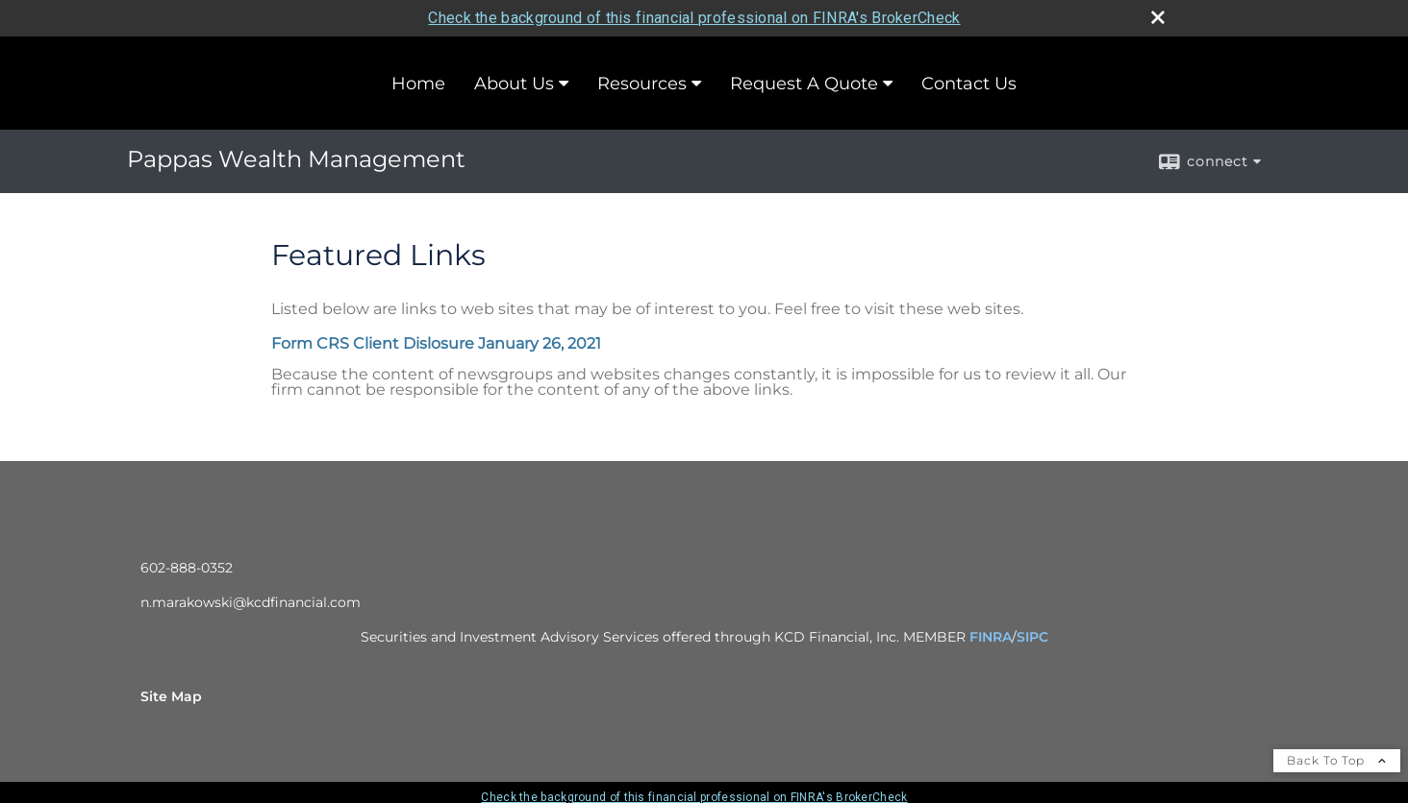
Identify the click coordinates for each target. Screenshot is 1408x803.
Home (418, 83)
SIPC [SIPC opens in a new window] (1032, 636)
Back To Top (1337, 760)
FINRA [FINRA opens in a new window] (990, 636)
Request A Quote (804, 83)
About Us (514, 83)
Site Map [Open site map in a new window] (171, 696)
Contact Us (969, 83)
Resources (642, 83)
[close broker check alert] (1158, 17)
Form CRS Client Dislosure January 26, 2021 (436, 343)
